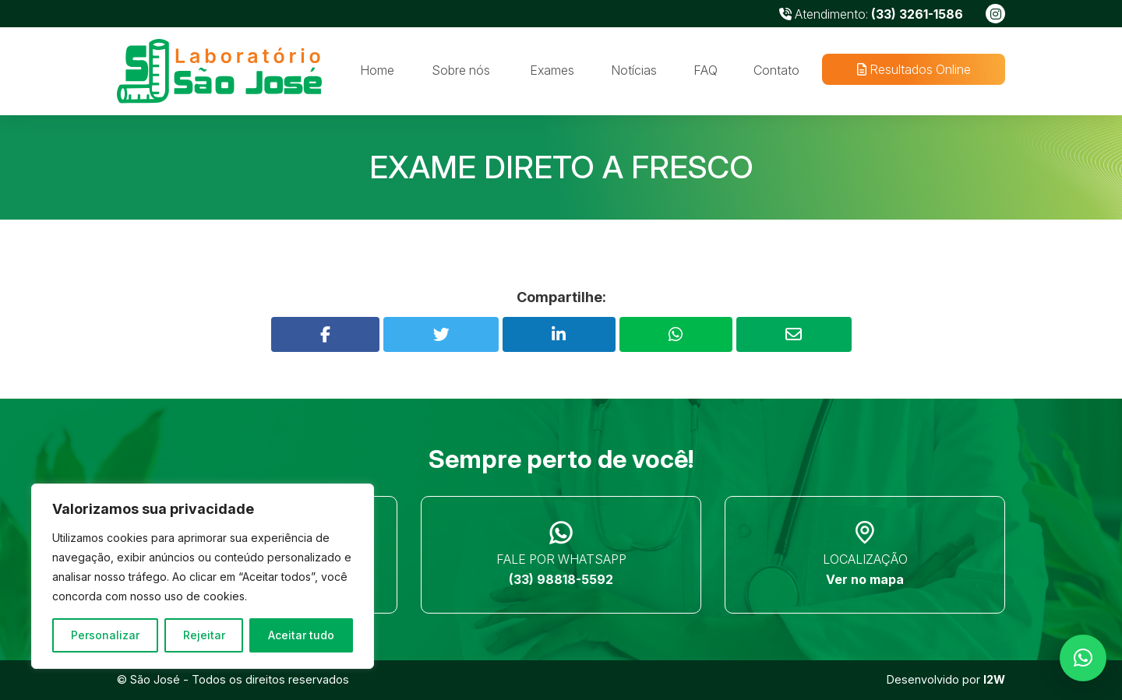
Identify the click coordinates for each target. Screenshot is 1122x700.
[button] (1083, 658)
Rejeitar (204, 635)
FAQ (705, 70)
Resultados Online (913, 69)
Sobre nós (461, 70)
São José (155, 679)
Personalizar (105, 635)
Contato (776, 70)
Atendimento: (871, 14)
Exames (552, 70)
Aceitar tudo (301, 635)
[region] (202, 576)
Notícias (634, 70)
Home (377, 70)
